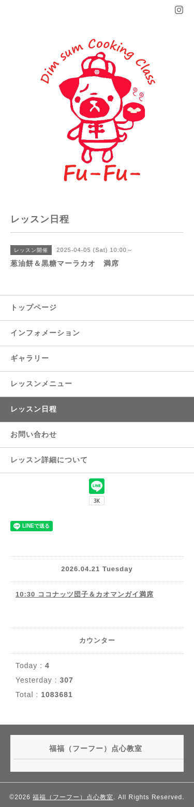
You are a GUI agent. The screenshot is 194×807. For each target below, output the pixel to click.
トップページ (33, 307)
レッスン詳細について (49, 460)
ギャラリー (29, 358)
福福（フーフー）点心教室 (73, 797)
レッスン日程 (33, 409)
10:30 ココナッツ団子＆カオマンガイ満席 (85, 594)
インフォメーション (45, 333)
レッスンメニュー (41, 383)
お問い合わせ (33, 434)
